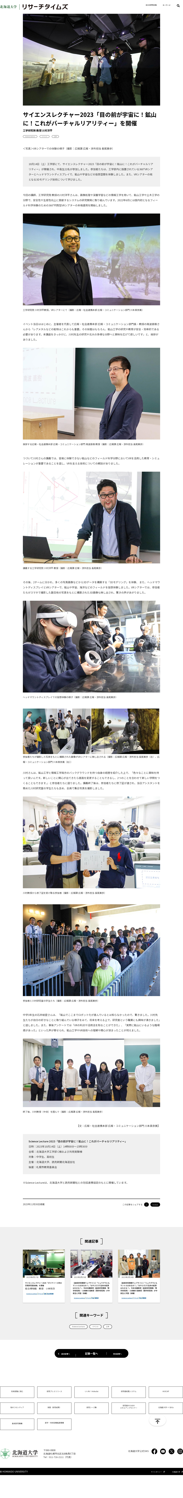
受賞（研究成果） (54, 1431)
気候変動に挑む (17, 1415)
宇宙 (102, 1316)
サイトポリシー (150, 1494)
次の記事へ (122, 1376)
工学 (62, 136)
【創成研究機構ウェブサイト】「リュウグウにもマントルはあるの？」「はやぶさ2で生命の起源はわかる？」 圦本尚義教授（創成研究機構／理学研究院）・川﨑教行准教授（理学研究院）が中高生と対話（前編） (139, 1297)
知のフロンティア (17, 1431)
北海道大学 (174, 1494)
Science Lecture (32, 136)
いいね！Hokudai (91, 1415)
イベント (50, 136)
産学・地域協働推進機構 (54, 1447)
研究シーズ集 (91, 1431)
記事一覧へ (91, 1376)
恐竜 (54, 1300)
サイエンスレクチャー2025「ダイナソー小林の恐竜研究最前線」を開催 (43, 1289)
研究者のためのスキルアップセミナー (129, 1431)
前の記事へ (60, 1376)
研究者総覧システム (128, 1415)
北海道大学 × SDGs (166, 1431)
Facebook (153, 1204)
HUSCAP (166, 1415)
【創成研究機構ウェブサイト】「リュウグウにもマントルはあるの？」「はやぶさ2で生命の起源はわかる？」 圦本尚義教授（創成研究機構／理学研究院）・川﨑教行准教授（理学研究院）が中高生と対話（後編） (91, 1297)
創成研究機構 (17, 1447)
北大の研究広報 (137, 6)
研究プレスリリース (54, 1415)
